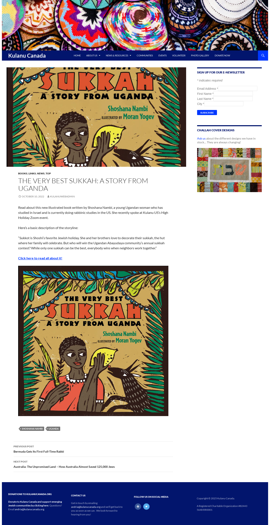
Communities (145, 55)
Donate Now (222, 55)
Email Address (207, 88)
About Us (91, 55)
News (41, 173)
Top (48, 173)
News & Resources (117, 55)
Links (32, 173)
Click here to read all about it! (40, 258)
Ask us (201, 138)
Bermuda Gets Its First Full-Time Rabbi (93, 448)
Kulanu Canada (27, 55)
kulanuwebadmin (62, 196)
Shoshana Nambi (32, 428)
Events (162, 55)
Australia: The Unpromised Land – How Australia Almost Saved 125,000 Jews (93, 463)
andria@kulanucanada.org (29, 509)
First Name (205, 93)
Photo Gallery (200, 55)
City (200, 104)
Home (77, 55)
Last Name (205, 98)
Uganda (54, 428)
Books (22, 173)
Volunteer (178, 55)
